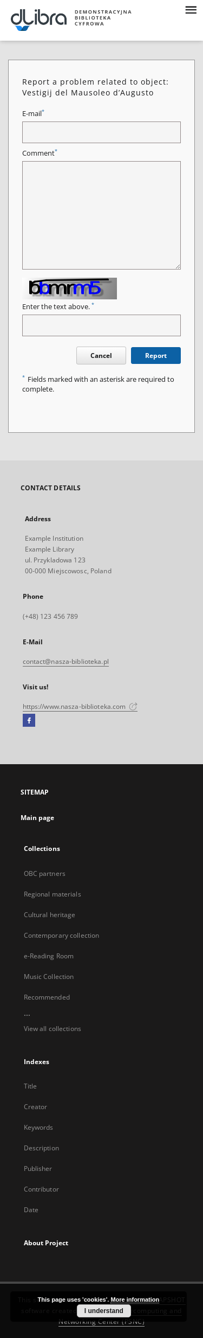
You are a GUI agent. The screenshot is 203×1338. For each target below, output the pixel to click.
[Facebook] (29, 721)
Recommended (47, 997)
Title (30, 1086)
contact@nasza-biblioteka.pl (66, 661)
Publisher (38, 1168)
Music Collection (49, 976)
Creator (36, 1106)
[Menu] (190, 8)
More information (134, 1299)
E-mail (33, 113)
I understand (103, 1311)
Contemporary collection (62, 935)
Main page (38, 817)
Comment (39, 153)
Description (41, 1148)
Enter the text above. (58, 306)
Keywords (39, 1127)
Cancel (101, 355)
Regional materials (52, 894)
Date (31, 1209)
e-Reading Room (49, 956)
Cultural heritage (50, 914)
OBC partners (45, 873)
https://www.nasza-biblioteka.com (80, 706)
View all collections (52, 1028)
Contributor (41, 1189)
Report (156, 355)
